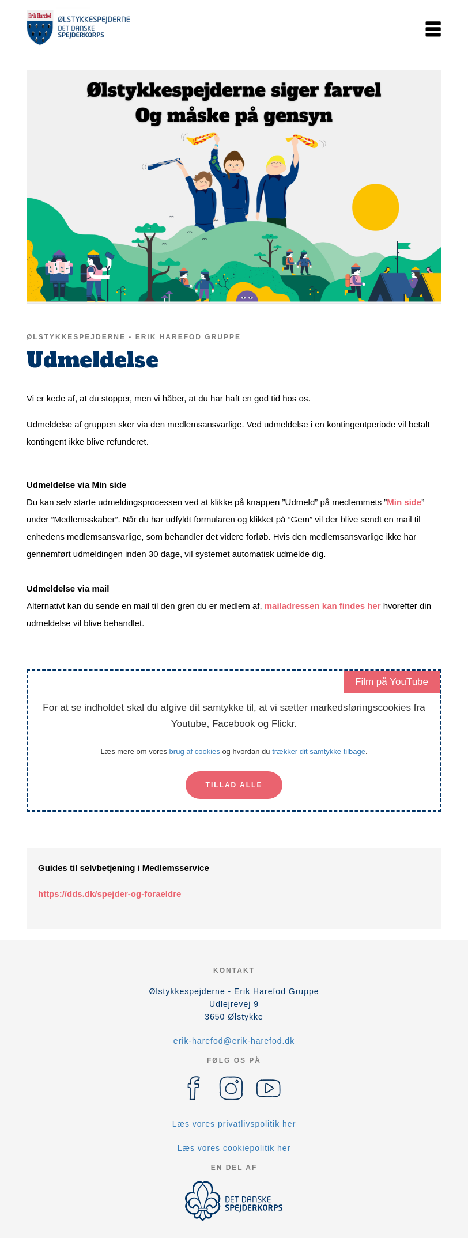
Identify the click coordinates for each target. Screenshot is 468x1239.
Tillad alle (234, 785)
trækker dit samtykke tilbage (318, 751)
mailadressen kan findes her (323, 606)
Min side (404, 502)
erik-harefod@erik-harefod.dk (234, 1040)
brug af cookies (194, 751)
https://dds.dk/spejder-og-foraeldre (109, 894)
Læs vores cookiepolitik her (234, 1148)
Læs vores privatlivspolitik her (234, 1123)
